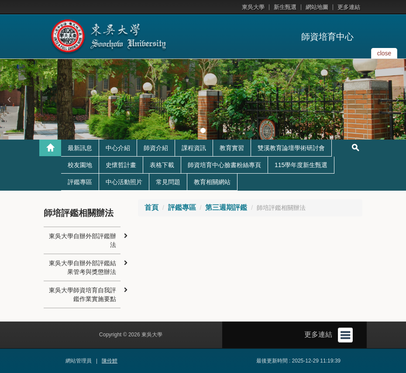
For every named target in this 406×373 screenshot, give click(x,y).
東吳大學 (253, 7)
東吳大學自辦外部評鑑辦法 (82, 240)
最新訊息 (80, 147)
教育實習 (232, 147)
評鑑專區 (80, 181)
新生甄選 (285, 7)
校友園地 (80, 164)
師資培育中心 (327, 36)
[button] (8, 99)
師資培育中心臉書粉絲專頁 (224, 164)
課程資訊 (194, 147)
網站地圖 (317, 7)
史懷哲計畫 (121, 164)
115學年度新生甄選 (301, 164)
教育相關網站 (212, 181)
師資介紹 (156, 147)
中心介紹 (118, 147)
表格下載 (162, 164)
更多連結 (348, 7)
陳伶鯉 (109, 361)
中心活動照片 (124, 181)
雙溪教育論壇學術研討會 (291, 147)
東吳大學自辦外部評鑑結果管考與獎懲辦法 (82, 267)
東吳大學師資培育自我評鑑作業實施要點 (82, 294)
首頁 (151, 207)
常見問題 (168, 181)
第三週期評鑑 (226, 207)
